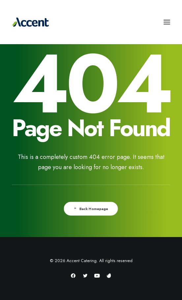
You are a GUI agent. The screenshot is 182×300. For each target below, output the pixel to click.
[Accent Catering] (91, 22)
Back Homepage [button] (91, 208)
